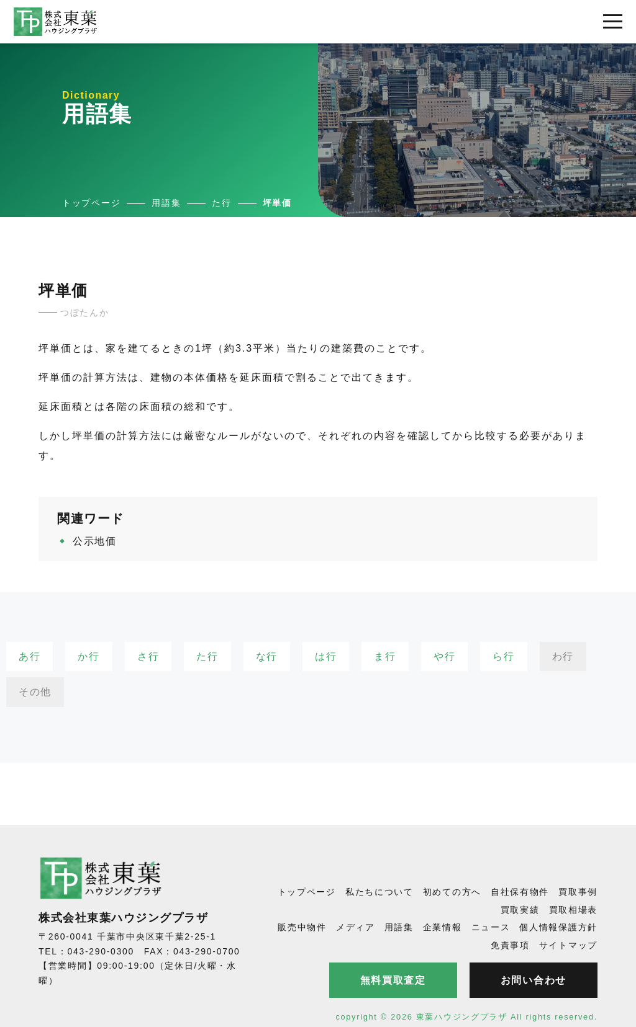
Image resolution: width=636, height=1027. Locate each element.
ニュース (491, 927)
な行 (267, 656)
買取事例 (577, 892)
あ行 (29, 656)
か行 (88, 656)
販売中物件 (302, 927)
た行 (207, 656)
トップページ (307, 892)
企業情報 (442, 927)
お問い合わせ (533, 980)
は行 (326, 656)
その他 (35, 692)
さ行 (148, 656)
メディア (355, 927)
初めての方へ (452, 892)
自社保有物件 (520, 892)
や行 (444, 656)
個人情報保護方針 (558, 927)
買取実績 (520, 910)
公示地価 (95, 541)
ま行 (385, 656)
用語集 (399, 927)
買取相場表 (573, 910)
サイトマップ (568, 945)
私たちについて (379, 892)
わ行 (563, 656)
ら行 (503, 656)
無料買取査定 (393, 980)
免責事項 (510, 945)
